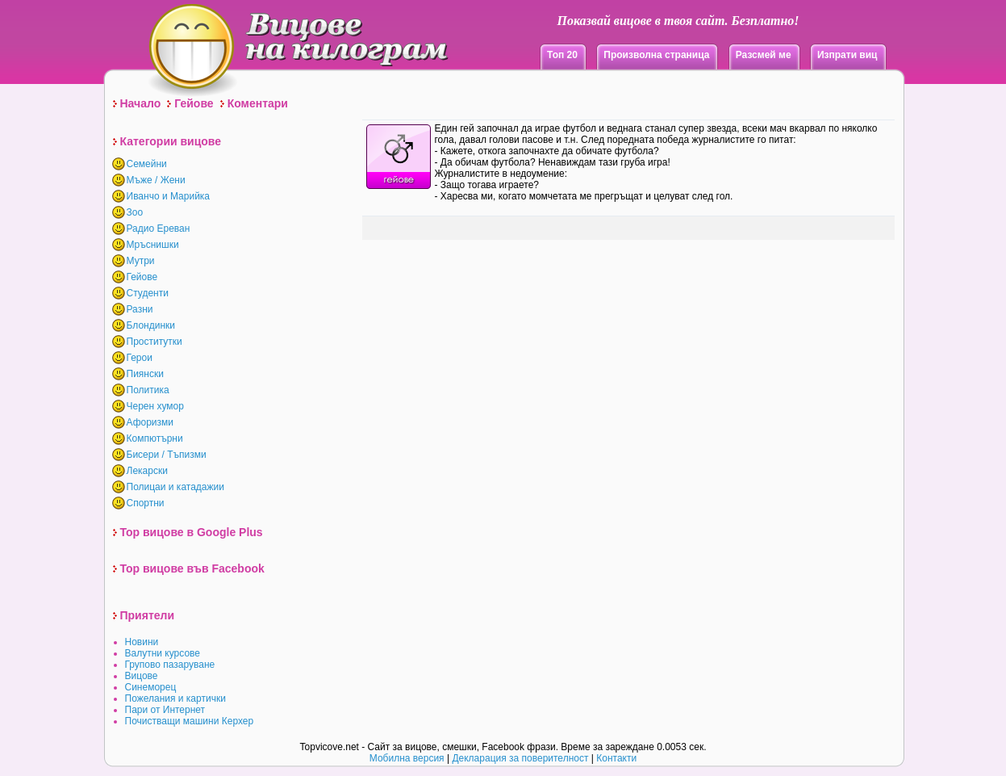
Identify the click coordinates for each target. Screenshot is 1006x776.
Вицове (141, 676)
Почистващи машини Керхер (189, 721)
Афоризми (150, 422)
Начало (140, 103)
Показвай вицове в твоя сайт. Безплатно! (678, 20)
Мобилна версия (407, 758)
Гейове (193, 103)
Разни (140, 309)
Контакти (616, 758)
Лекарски (147, 470)
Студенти (148, 293)
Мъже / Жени (156, 180)
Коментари (257, 103)
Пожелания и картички (175, 698)
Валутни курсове (163, 653)
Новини (142, 642)
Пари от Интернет (165, 709)
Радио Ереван (158, 228)
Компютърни (155, 438)
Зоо (135, 212)
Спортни (146, 503)
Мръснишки (153, 244)
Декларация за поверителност (520, 758)
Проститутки (154, 341)
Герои (139, 357)
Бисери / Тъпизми (167, 454)
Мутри (141, 260)
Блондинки (151, 325)
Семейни (147, 164)
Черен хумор (155, 406)
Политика (148, 390)
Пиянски (145, 374)
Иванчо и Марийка (169, 196)
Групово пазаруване (170, 664)
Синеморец (151, 687)
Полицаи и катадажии (175, 487)
